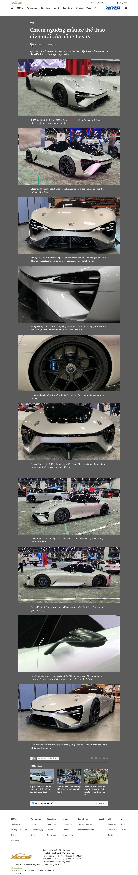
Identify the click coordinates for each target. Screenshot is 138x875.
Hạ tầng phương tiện (19, 830)
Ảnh (96, 8)
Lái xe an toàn (68, 835)
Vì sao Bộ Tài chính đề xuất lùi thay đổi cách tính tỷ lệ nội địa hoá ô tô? (94, 790)
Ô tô (123, 824)
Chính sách (15, 824)
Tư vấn (110, 835)
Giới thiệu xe (113, 830)
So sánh (50, 830)
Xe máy (33, 835)
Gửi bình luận (101, 803)
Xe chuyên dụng (37, 830)
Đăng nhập (123, 3)
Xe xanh (79, 8)
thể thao (72, 120)
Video (88, 8)
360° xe (20, 8)
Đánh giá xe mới (53, 824)
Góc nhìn (14, 835)
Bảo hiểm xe (68, 8)
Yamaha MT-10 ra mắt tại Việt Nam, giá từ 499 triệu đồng (69, 789)
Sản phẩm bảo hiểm (85, 824)
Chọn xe (66, 830)
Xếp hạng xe (51, 835)
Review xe (112, 824)
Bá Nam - (39, 45)
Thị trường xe (32, 8)
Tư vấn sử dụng (69, 824)
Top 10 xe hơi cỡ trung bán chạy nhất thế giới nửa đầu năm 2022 (40, 789)
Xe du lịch (34, 824)
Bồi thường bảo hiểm (86, 830)
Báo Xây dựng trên (48, 758)
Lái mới (56, 8)
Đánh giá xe (45, 8)
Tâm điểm (15, 840)
